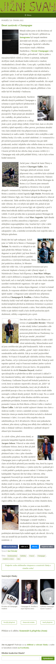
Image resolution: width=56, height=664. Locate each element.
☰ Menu (28, 15)
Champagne (41, 556)
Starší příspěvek (48, 622)
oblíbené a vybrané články (37, 645)
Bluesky (35, 547)
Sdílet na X (24, 547)
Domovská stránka (28, 622)
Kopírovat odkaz (47, 547)
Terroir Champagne (40, 51)
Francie (31, 556)
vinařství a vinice (8, 559)
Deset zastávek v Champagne (17, 25)
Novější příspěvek (9, 622)
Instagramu (25, 37)
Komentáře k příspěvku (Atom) (33, 631)
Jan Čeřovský (12, 551)
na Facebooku (23, 648)
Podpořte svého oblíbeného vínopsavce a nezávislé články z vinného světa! (28, 566)
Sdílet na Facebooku (9, 547)
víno (18, 559)
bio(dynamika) (12, 556)
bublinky (23, 556)
